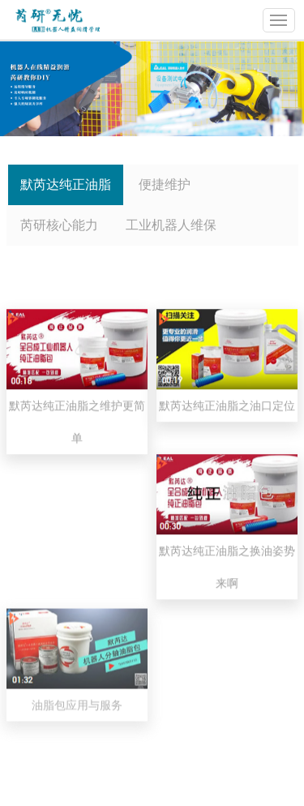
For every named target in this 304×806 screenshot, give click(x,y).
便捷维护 (165, 184)
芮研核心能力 (59, 225)
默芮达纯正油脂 (65, 184)
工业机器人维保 (171, 225)
